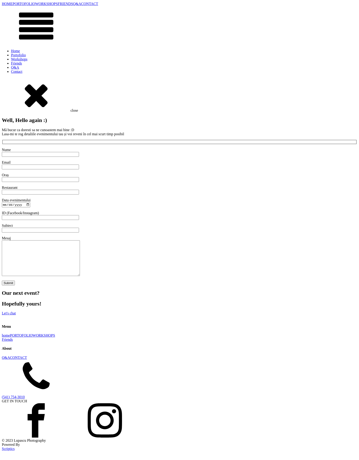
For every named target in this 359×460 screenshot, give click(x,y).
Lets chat (9, 321)
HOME (7, 4)
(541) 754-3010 (13, 404)
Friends (16, 63)
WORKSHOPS (46, 4)
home (6, 343)
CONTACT (89, 4)
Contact (16, 71)
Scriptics (8, 456)
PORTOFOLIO (24, 4)
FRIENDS (65, 4)
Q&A (77, 4)
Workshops (19, 59)
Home (15, 51)
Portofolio (18, 55)
